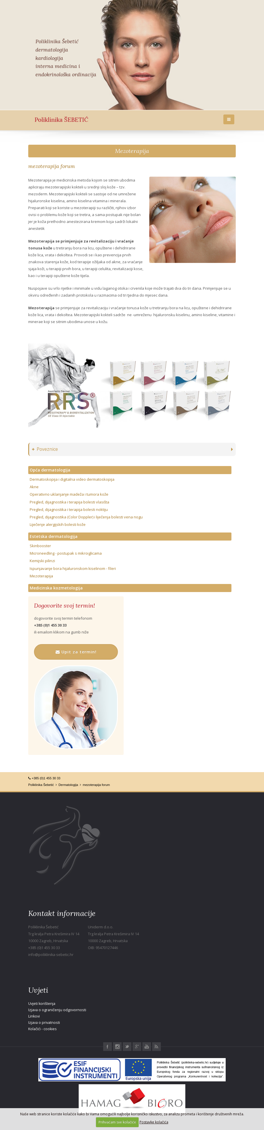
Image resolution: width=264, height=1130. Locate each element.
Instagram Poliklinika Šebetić (117, 1046)
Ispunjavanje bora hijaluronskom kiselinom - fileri (73, 568)
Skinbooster (40, 545)
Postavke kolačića (153, 1122)
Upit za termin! (76, 651)
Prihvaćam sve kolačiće (117, 1122)
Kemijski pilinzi (42, 560)
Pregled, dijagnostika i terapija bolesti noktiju (69, 509)
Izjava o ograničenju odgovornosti (57, 1009)
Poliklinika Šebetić (41, 785)
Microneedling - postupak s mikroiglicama (66, 553)
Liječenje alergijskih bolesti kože (58, 524)
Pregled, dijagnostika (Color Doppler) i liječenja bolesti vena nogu (86, 517)
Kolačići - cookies (42, 1028)
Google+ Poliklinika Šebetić (137, 1046)
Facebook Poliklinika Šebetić (107, 1046)
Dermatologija (68, 785)
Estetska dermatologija (54, 536)
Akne (34, 486)
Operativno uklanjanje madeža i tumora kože (69, 494)
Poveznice (45, 449)
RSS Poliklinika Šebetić (156, 1046)
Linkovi (34, 1016)
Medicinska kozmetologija (56, 588)
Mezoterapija (132, 150)
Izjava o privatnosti (44, 1022)
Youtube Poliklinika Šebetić (146, 1046)
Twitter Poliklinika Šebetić (127, 1046)
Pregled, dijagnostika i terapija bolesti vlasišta (69, 502)
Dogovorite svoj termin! (64, 605)
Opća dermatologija (50, 470)
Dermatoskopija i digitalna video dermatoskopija (72, 479)
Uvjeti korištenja (41, 1003)
